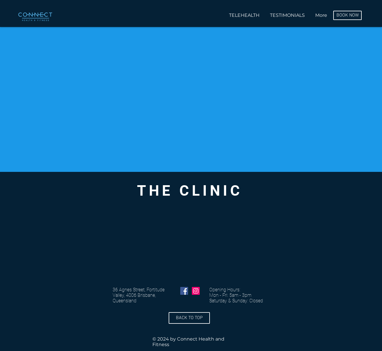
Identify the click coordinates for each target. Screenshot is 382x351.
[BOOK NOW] (347, 15)
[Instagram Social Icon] (196, 291)
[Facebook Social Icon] (184, 291)
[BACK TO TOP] (189, 318)
